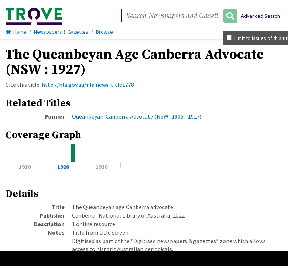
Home (16, 31)
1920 (63, 166)
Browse (104, 31)
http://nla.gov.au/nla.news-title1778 (88, 84)
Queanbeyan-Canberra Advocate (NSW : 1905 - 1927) (137, 116)
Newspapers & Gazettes (61, 31)
